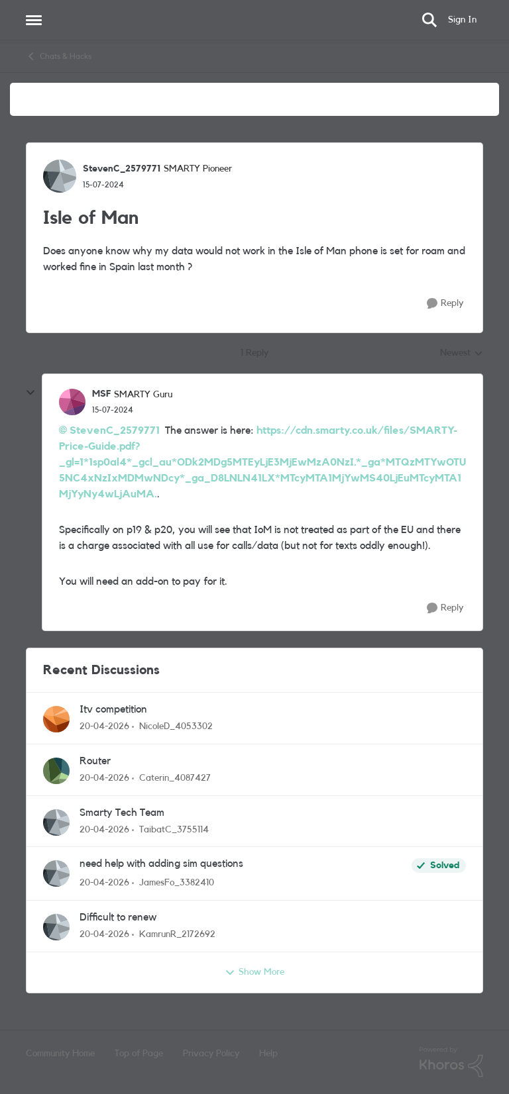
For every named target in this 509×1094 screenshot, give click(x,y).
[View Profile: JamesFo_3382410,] (56, 873)
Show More (254, 973)
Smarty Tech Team (122, 812)
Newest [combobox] (461, 354)
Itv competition (113, 709)
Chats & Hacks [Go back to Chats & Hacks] (58, 56)
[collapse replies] (30, 393)
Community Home (60, 1053)
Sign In (462, 20)
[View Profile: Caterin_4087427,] (56, 771)
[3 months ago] (104, 727)
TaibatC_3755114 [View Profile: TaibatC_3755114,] (174, 829)
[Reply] (445, 304)
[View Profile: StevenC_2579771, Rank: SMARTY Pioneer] (59, 176)
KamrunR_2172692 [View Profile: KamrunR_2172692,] (177, 934)
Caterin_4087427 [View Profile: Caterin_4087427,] (175, 778)
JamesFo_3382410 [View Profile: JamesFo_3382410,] (176, 882)
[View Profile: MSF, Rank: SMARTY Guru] (72, 402)
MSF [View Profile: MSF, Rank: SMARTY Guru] (101, 394)
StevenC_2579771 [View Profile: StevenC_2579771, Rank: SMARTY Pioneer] (121, 169)
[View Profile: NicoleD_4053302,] (56, 719)
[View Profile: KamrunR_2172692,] (56, 927)
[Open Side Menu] (33, 20)
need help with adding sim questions (161, 863)
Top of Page (139, 1053)
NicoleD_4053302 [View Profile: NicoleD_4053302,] (176, 726)
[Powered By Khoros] (451, 1062)
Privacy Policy (211, 1053)
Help (268, 1053)
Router (95, 761)
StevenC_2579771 (115, 430)
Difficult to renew (118, 917)
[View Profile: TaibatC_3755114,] (56, 822)
